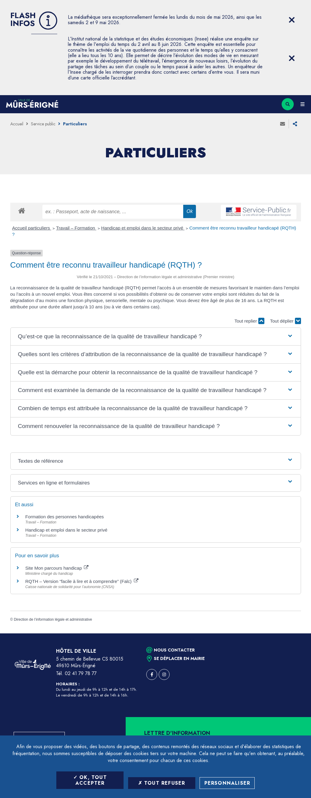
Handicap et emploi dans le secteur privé (142, 227)
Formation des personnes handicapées (64, 516)
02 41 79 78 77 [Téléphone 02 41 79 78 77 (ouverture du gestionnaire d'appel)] (81, 673)
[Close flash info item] (291, 19)
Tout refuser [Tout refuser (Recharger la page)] (161, 783)
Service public (43, 124)
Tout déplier (285, 321)
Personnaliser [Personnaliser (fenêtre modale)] (227, 783)
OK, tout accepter (90, 780)
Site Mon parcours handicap (57, 568)
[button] (155, 337)
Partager (295, 123)
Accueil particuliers (31, 227)
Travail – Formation (76, 227)
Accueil (16, 124)
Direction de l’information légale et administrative (53, 619)
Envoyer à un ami (282, 123)
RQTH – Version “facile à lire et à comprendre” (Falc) (81, 581)
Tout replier (249, 321)
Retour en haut (296, 633)
